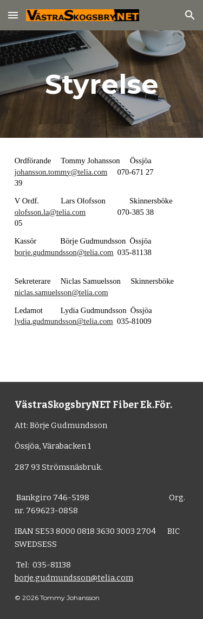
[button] (13, 15)
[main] (101, 84)
